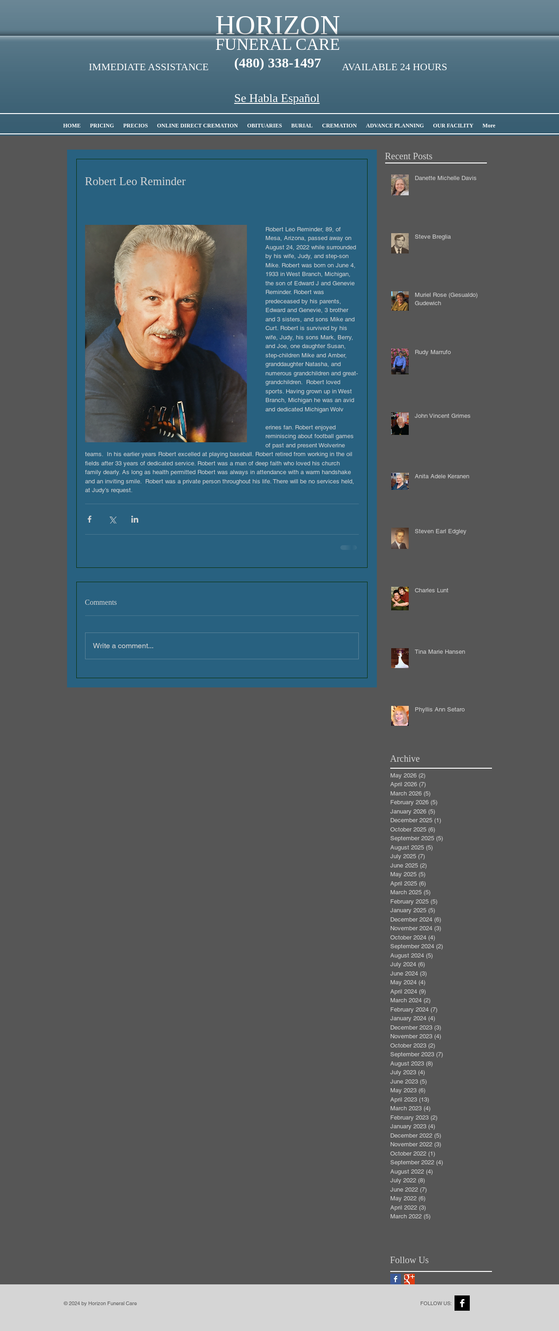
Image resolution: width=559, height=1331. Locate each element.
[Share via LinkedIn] (134, 519)
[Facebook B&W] (462, 1303)
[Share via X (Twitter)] (112, 519)
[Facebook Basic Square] (395, 1279)
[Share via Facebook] (89, 519)
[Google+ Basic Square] (409, 1279)
